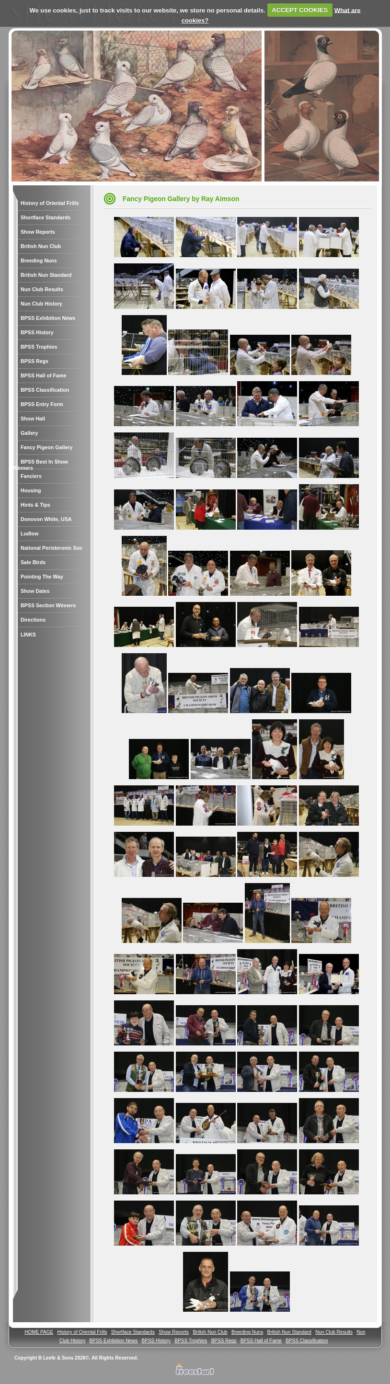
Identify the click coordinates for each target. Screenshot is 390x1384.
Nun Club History (41, 303)
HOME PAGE (38, 1332)
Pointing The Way (42, 576)
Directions (33, 620)
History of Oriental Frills (50, 203)
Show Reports (38, 232)
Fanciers (31, 476)
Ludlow (29, 533)
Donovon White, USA (46, 519)
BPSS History (37, 332)
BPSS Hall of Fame (43, 375)
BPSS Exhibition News (48, 318)
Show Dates (35, 591)
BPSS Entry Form (42, 404)
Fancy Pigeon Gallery (46, 447)
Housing (31, 490)
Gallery (29, 433)
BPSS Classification (45, 390)
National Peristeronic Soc (51, 548)
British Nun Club (41, 246)
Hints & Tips (35, 505)
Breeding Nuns (39, 260)
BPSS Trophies (39, 347)
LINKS (28, 634)
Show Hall (33, 418)
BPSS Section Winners (48, 605)
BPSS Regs (34, 361)
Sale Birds (33, 562)
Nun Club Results (42, 289)
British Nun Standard (46, 275)
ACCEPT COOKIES (300, 9)
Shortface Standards (45, 217)
